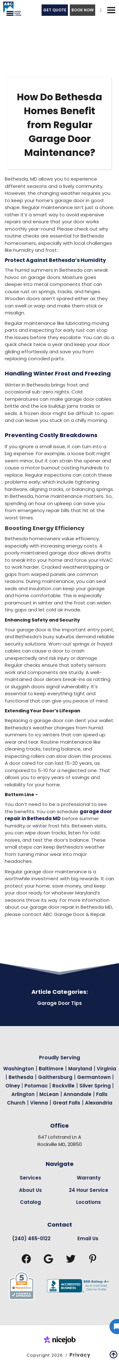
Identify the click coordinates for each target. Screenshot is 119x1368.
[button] (111, 10)
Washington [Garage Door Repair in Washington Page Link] (18, 1068)
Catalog (30, 1202)
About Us (30, 1190)
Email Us (87, 1238)
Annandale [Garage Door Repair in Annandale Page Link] (77, 1094)
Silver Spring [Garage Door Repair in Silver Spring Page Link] (95, 1085)
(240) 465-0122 (31, 1238)
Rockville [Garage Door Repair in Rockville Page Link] (63, 1085)
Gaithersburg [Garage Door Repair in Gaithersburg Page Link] (55, 1077)
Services (30, 1177)
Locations (88, 1202)
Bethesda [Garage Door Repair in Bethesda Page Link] (21, 1077)
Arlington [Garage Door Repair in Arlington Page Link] (23, 1094)
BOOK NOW (82, 10)
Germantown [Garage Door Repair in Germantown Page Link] (94, 1077)
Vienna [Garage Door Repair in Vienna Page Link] (39, 1102)
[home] (10, 10)
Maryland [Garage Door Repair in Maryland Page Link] (80, 1068)
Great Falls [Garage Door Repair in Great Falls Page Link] (66, 1102)
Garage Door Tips (59, 1003)
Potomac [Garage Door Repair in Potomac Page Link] (36, 1085)
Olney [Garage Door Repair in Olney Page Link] (13, 1085)
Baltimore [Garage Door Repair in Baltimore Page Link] (51, 1068)
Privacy (79, 1355)
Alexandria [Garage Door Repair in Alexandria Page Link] (98, 1102)
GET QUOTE (54, 10)
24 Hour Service (88, 1190)
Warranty (89, 1177)
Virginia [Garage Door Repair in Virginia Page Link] (106, 1068)
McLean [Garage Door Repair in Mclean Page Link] (49, 1094)
